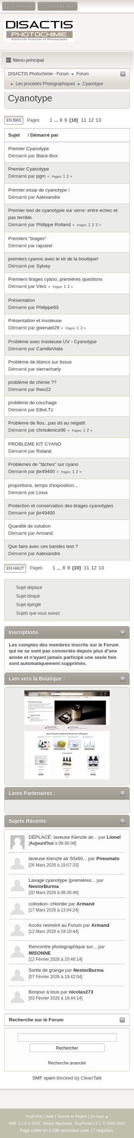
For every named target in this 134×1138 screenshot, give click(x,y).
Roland (43, 451)
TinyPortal (34, 1116)
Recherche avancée (67, 1063)
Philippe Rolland (53, 224)
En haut (15, 568)
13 (98, 120)
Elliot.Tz (44, 409)
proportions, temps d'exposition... (43, 485)
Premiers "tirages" (27, 238)
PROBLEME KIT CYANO (34, 444)
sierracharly (48, 369)
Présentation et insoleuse (35, 320)
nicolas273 (81, 992)
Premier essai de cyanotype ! (39, 190)
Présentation (21, 300)
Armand (85, 903)
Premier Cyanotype (28, 148)
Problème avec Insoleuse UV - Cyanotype (52, 341)
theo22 (43, 389)
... (56, 120)
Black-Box (47, 155)
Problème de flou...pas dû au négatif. (47, 423)
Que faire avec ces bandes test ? (43, 546)
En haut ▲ (100, 1116)
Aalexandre (48, 197)
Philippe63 (47, 307)
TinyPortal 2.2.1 (87, 1123)
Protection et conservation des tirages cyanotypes (60, 505)
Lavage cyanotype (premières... (62, 880)
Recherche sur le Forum (36, 1019)
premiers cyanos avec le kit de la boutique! (53, 258)
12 (91, 120)
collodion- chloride (48, 903)
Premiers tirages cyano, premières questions (55, 279)
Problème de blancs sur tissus (40, 362)
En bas (13, 120)
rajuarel (44, 245)
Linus (42, 492)
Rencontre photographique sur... (62, 946)
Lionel (114, 837)
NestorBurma (44, 886)
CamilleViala (49, 348)
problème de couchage (32, 402)
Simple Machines (57, 1123)
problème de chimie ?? (32, 382)
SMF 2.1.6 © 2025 (24, 1123)
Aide (50, 1116)
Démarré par (44, 135)
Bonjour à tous (44, 992)
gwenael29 (47, 327)
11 (83, 120)
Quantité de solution (29, 526)
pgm (41, 176)
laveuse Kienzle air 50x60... (58, 858)
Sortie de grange (46, 970)
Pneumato (107, 858)
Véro (41, 286)
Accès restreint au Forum (55, 925)
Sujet (17, 135)
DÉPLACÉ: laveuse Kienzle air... (63, 837)
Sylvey (43, 266)
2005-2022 (116, 1123)
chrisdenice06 (51, 430)
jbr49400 (45, 471)
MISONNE (40, 953)
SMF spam (43, 1078)
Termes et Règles (72, 1116)
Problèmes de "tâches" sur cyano (43, 464)
